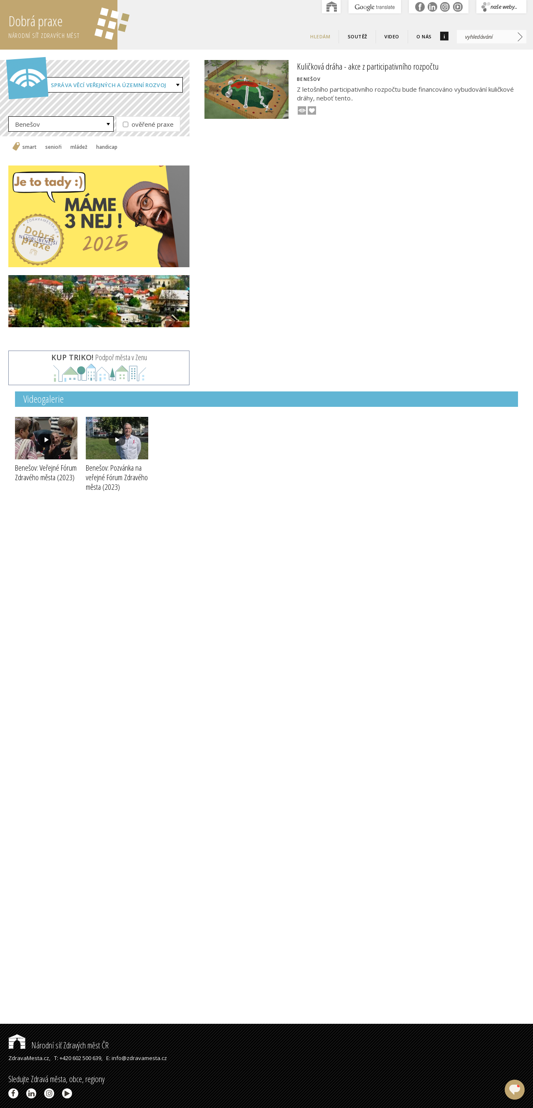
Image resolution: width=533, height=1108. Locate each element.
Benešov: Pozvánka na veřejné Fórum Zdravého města (117, 477)
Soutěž (357, 36)
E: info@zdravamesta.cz (136, 1058)
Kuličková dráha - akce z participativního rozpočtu (367, 66)
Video (391, 36)
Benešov (27, 124)
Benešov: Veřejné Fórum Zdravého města (46, 472)
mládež (78, 147)
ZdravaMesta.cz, (29, 1058)
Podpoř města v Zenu (99, 357)
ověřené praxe (148, 124)
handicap (106, 147)
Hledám (320, 36)
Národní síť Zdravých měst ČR (58, 1045)
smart (29, 147)
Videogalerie (43, 399)
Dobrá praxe (62, 25)
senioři (53, 147)
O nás (424, 36)
